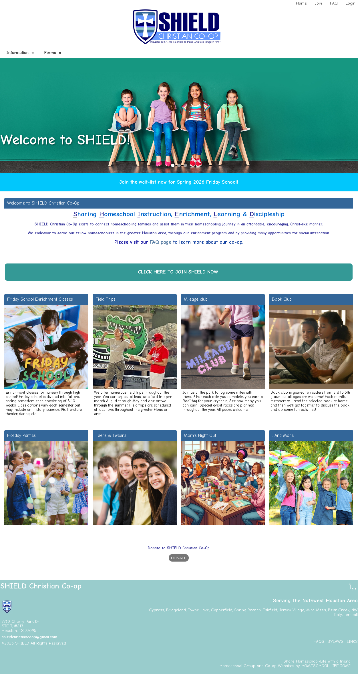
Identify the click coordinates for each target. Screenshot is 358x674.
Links (352, 641)
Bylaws (335, 641)
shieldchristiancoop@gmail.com (29, 637)
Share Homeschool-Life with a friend (317, 661)
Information (20, 52)
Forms (53, 52)
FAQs (319, 641)
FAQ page (160, 242)
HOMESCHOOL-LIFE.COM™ (326, 665)
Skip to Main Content (91, 643)
